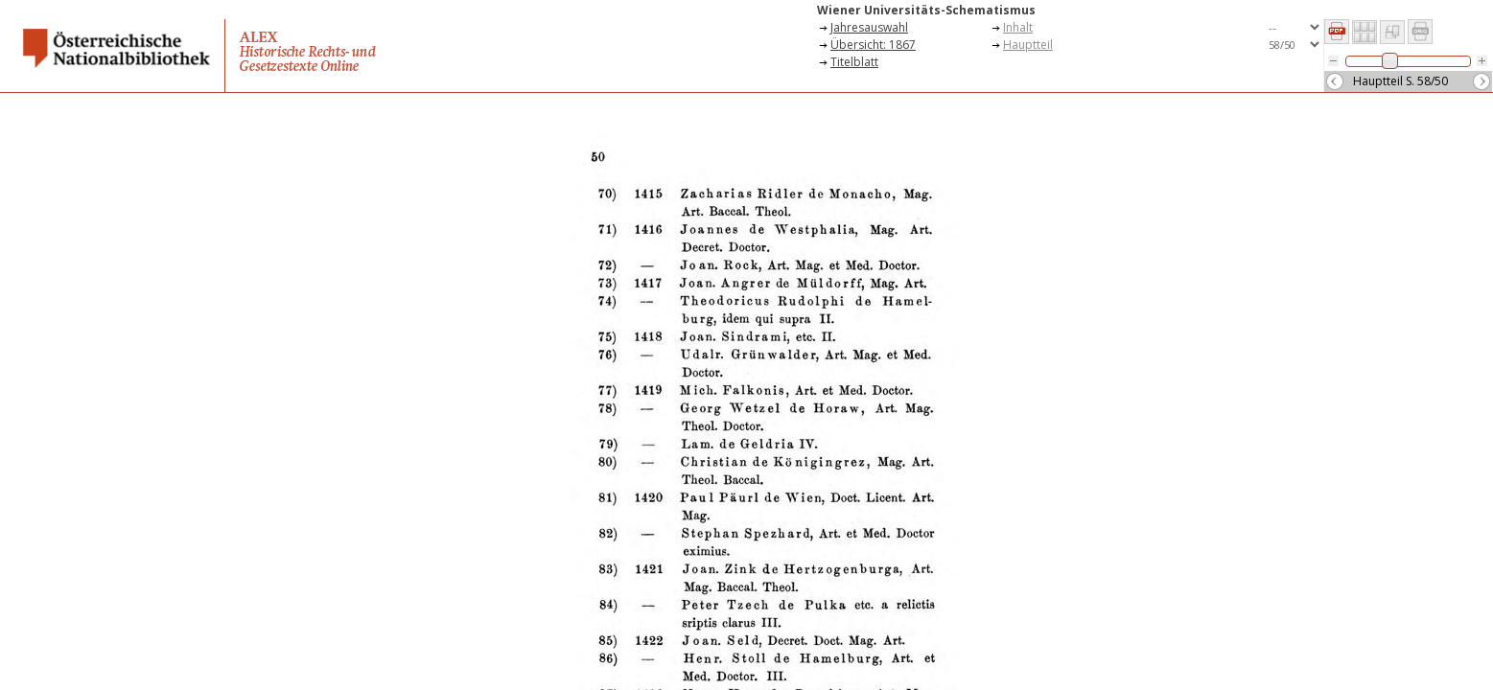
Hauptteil (1028, 44)
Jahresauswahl (869, 27)
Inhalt (1018, 27)
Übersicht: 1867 (873, 44)
